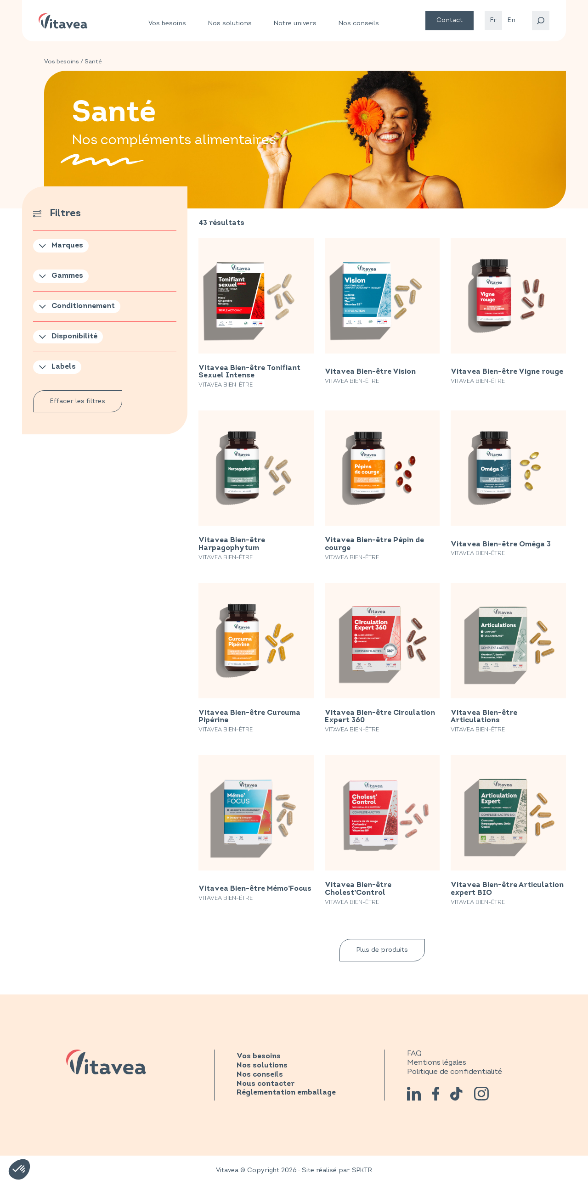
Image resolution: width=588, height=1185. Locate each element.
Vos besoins (167, 23)
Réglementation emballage (286, 1092)
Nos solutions (230, 23)
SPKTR (362, 1170)
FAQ (414, 1053)
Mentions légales (436, 1062)
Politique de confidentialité (454, 1071)
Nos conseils (359, 23)
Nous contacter (265, 1084)
